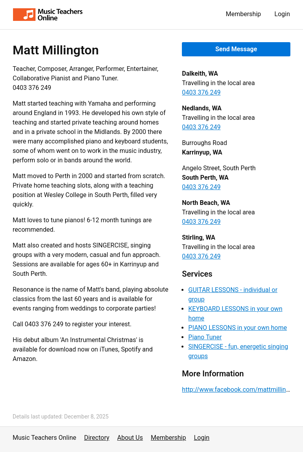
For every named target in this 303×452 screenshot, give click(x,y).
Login (282, 14)
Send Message (236, 49)
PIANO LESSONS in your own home (237, 327)
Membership (243, 14)
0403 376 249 (201, 92)
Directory (96, 437)
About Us (130, 437)
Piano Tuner (205, 337)
